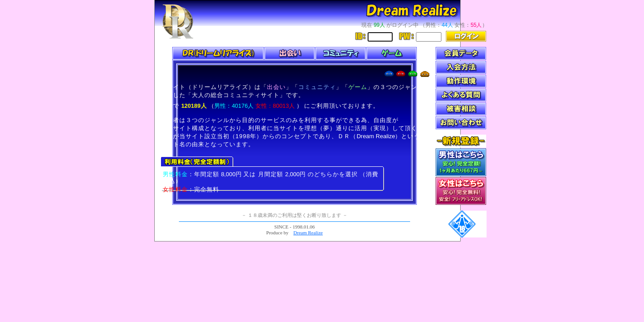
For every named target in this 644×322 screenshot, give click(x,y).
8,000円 (231, 174)
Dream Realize (375, 136)
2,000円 (295, 174)
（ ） (255, 105)
